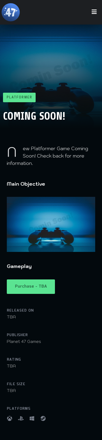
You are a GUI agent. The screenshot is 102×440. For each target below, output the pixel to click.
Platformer (19, 97)
